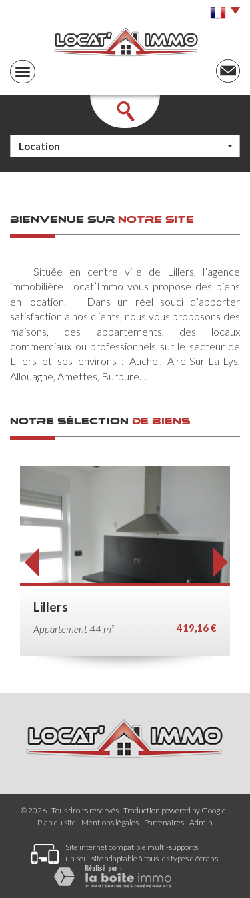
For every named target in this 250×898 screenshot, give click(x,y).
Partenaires (164, 822)
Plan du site (56, 822)
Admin (201, 822)
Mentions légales (110, 822)
